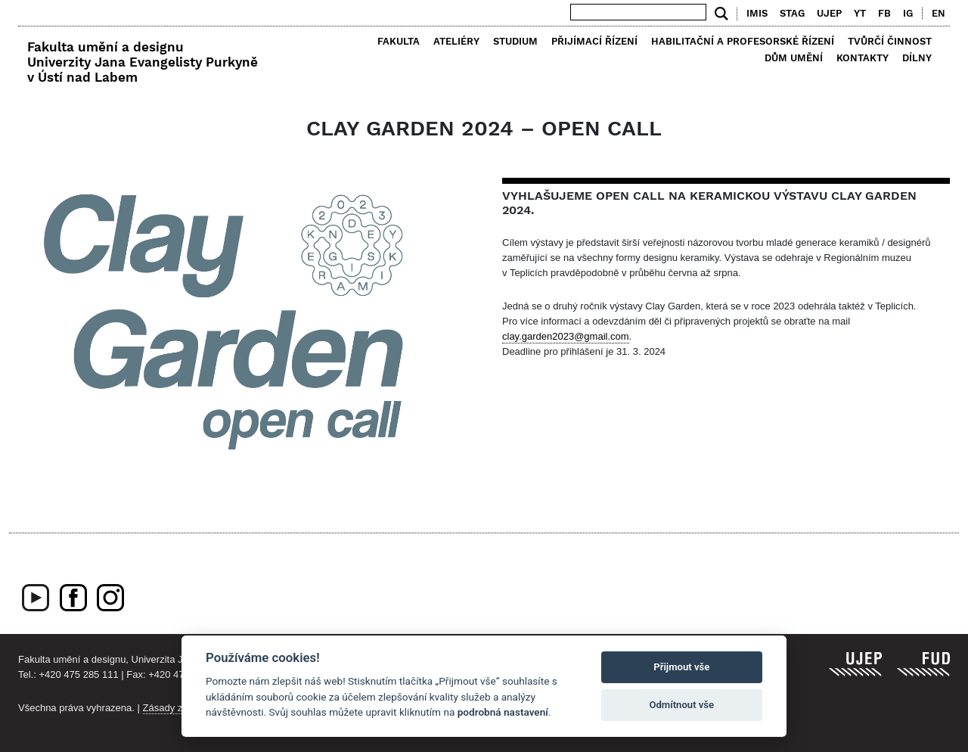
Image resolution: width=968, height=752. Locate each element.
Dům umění (794, 58)
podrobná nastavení (503, 712)
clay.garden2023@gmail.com (565, 336)
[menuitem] (935, 14)
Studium (515, 41)
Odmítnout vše (681, 704)
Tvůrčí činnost (890, 41)
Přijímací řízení (594, 41)
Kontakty (862, 58)
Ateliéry (456, 41)
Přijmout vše (681, 667)
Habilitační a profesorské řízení (742, 41)
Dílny (917, 58)
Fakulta (398, 41)
